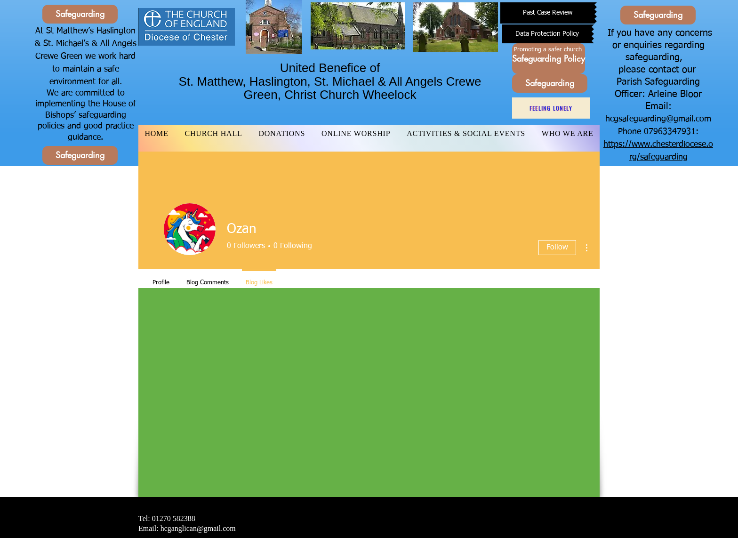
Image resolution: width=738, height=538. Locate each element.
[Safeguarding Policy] (548, 58)
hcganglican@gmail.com (198, 528)
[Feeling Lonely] (551, 108)
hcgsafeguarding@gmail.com (658, 119)
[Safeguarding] (80, 14)
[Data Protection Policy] (547, 33)
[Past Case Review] (547, 13)
